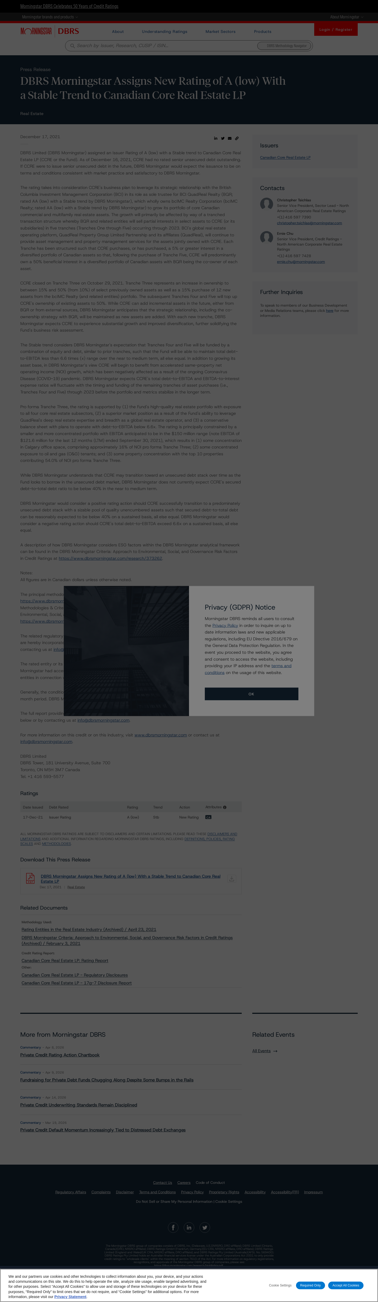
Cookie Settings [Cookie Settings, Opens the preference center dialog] (280, 1285)
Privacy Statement (70, 1297)
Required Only (310, 1285)
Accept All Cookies (345, 1285)
